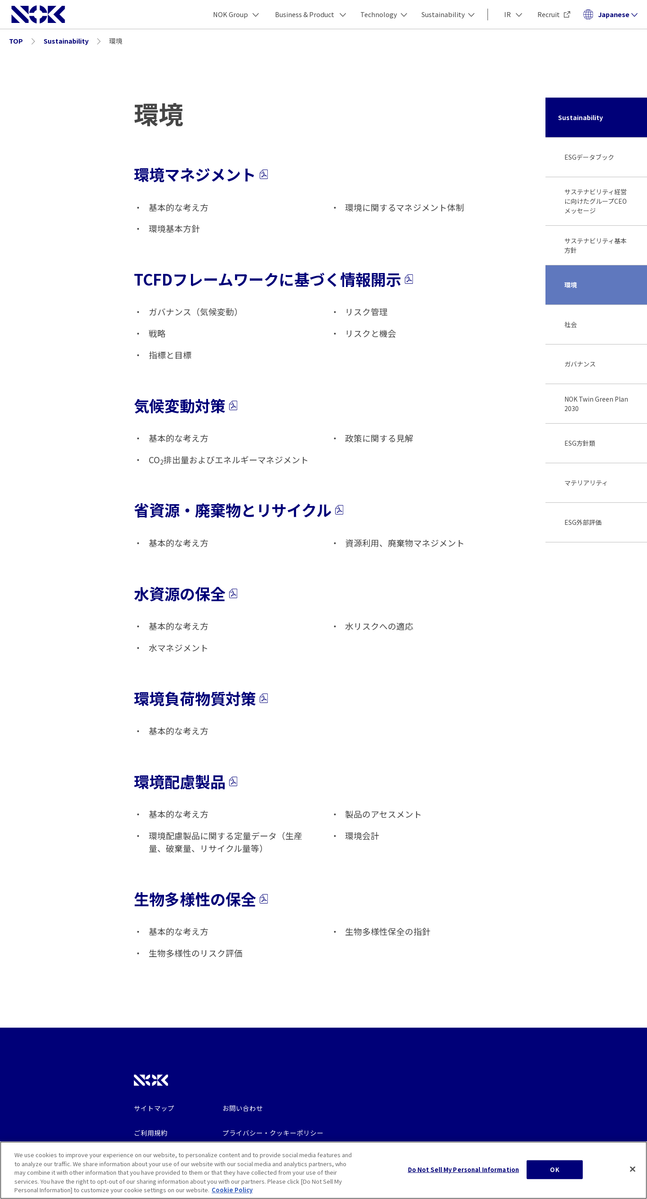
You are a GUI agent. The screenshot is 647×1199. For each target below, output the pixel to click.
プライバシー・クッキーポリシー (273, 1132)
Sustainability (580, 117)
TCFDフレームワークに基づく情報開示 (273, 279)
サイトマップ (154, 1108)
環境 (570, 284)
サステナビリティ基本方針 (595, 245)
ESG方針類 (579, 442)
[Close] (633, 1169)
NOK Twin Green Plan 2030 (596, 403)
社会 (570, 324)
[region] (323, 1170)
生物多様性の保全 (201, 899)
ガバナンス (580, 363)
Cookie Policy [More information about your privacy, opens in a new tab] (232, 1190)
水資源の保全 (185, 593)
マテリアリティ (586, 482)
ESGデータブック (589, 156)
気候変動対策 (185, 405)
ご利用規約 (151, 1132)
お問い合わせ (242, 1108)
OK (554, 1169)
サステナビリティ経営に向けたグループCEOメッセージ (595, 201)
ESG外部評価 (583, 522)
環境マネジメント (201, 174)
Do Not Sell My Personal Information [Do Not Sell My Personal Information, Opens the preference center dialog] (463, 1169)
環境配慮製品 (185, 781)
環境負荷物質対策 (201, 698)
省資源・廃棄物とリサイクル (238, 510)
